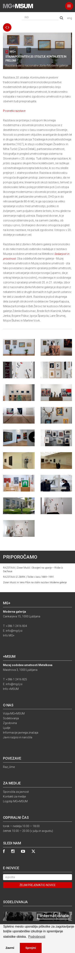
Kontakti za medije (14, 796)
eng (69, 18)
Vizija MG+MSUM (14, 713)
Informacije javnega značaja (20, 732)
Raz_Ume (9, 767)
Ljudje (6, 727)
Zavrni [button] (10, 947)
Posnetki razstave (14, 110)
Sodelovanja (11, 718)
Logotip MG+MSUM (15, 801)
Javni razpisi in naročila (17, 737)
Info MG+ (9, 635)
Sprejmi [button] (30, 947)
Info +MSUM (11, 688)
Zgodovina (10, 723)
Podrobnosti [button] (36, 936)
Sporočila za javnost (16, 791)
